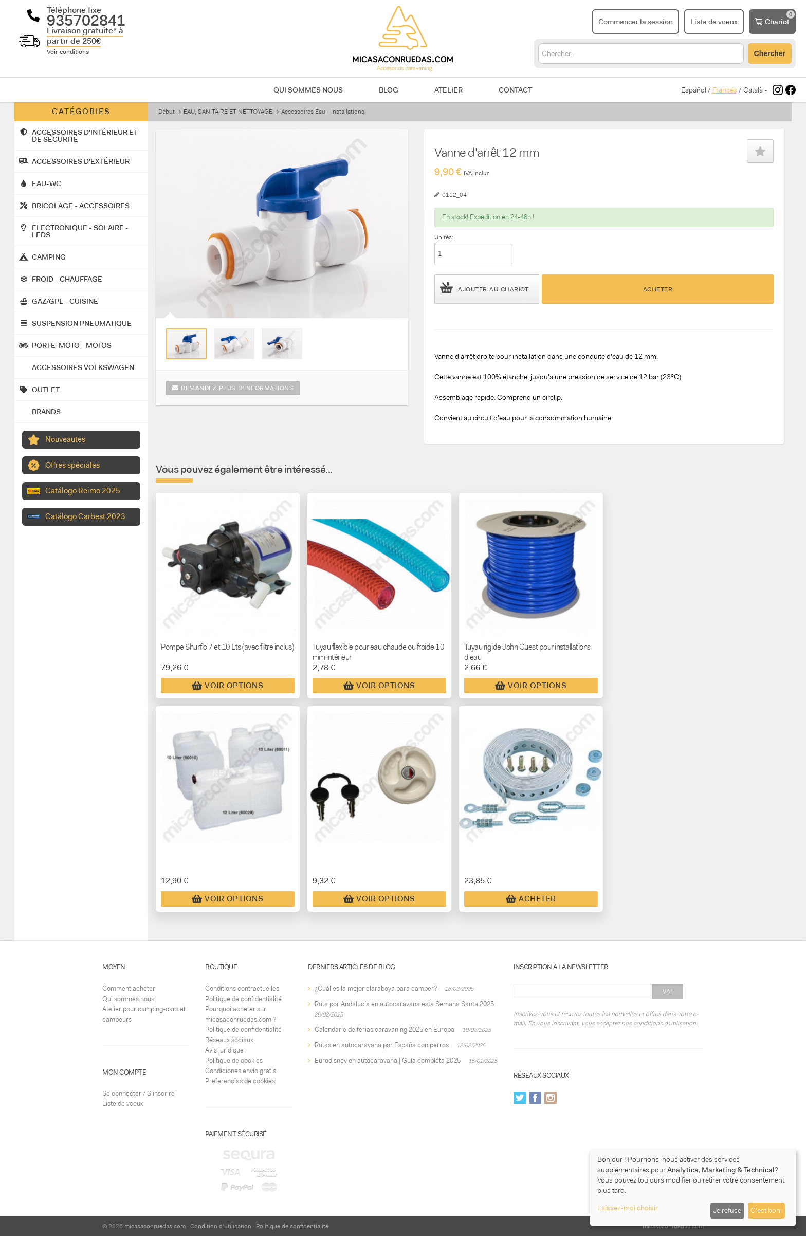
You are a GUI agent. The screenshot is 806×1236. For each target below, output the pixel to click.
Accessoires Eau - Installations (322, 111)
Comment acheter (128, 988)
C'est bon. (766, 1210)
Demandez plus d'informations (233, 388)
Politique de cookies (234, 1060)
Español (693, 90)
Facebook (535, 1098)
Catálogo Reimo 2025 (82, 491)
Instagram (550, 1098)
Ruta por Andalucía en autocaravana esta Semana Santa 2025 (404, 1004)
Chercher (769, 53)
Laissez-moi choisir (627, 1207)
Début (166, 111)
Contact (515, 90)
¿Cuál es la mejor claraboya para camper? (376, 988)
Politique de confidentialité (243, 998)
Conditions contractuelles (242, 988)
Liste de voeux (122, 1103)
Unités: (443, 237)
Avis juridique (224, 1050)
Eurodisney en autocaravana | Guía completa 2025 (388, 1060)
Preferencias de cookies (240, 1081)
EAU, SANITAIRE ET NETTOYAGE (228, 111)
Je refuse (727, 1210)
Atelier (448, 90)
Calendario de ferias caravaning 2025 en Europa (384, 1029)
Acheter (658, 289)
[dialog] (693, 1187)
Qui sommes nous (308, 90)
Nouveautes (65, 439)
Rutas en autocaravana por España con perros (382, 1045)
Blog (388, 90)
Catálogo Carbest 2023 (85, 516)
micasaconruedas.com (155, 1226)
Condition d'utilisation (220, 1226)
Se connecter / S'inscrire (138, 1093)
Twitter (520, 1098)
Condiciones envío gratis (240, 1070)
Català (753, 90)
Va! (667, 991)
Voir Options (227, 685)
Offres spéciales (72, 465)
